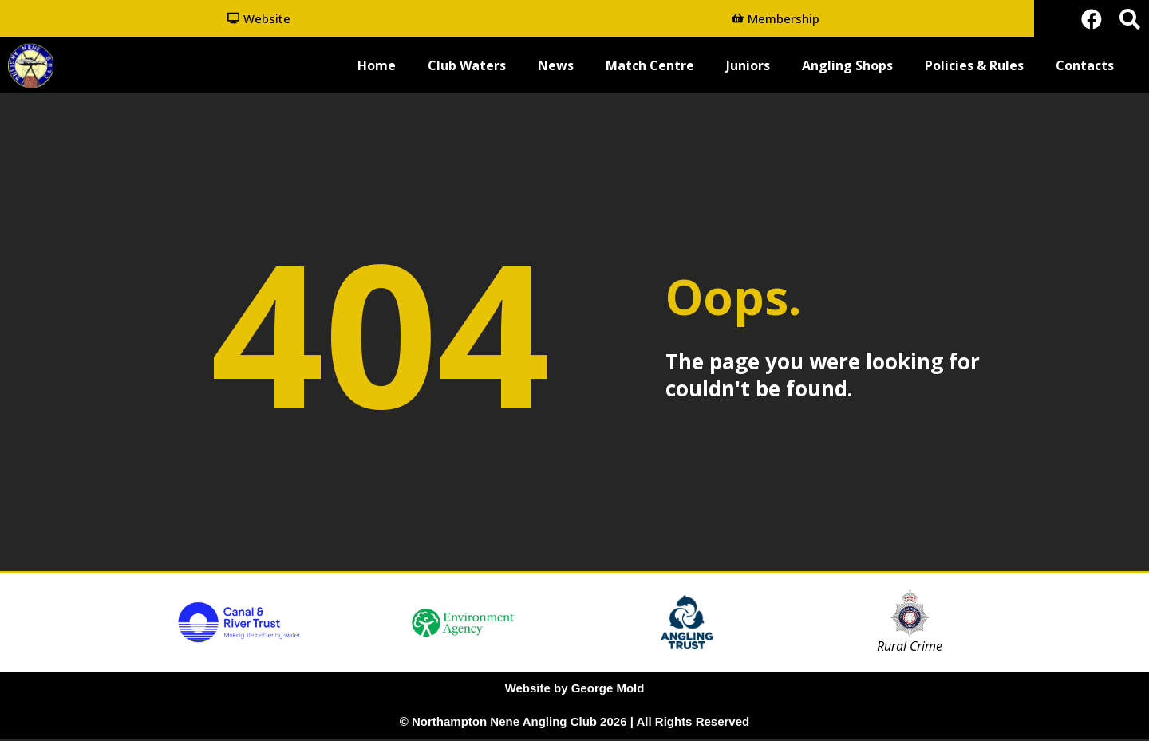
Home (376, 67)
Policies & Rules (974, 67)
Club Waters (467, 67)
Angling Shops (847, 67)
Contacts (1085, 67)
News (556, 67)
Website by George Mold (575, 689)
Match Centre (650, 67)
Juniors (748, 67)
